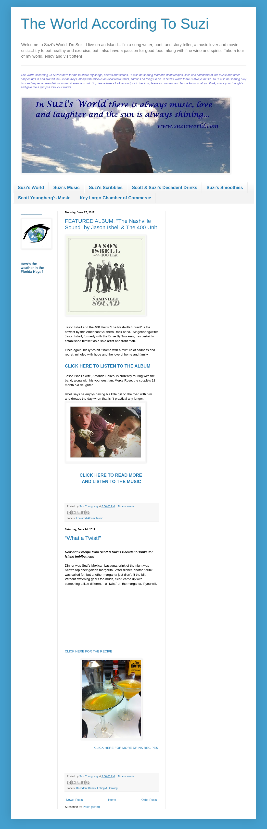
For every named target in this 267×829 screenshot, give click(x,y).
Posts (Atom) (91, 807)
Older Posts (149, 800)
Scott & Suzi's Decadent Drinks (164, 187)
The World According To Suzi (115, 23)
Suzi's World (31, 187)
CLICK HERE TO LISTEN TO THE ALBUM (108, 366)
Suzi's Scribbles (106, 187)
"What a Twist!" (83, 538)
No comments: (126, 506)
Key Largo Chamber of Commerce (115, 197)
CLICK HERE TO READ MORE (111, 475)
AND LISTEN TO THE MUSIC (111, 481)
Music (99, 518)
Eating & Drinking (107, 788)
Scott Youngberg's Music (44, 197)
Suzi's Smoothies (224, 187)
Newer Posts (74, 800)
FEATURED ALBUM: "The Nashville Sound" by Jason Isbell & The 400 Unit (111, 224)
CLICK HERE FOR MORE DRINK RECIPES (126, 748)
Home (112, 800)
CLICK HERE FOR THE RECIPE (88, 651)
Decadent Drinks (86, 788)
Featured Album (85, 518)
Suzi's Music (66, 187)
